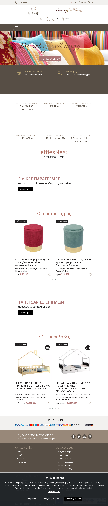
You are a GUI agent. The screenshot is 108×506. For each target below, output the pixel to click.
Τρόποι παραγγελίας (64, 462)
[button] (54, 21)
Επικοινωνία (20, 462)
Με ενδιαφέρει (25, 189)
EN (75, 2)
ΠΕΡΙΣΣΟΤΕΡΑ (54, 491)
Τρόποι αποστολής (64, 469)
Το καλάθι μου (62, 455)
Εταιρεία (19, 455)
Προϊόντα (19, 458)
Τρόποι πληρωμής (63, 465)
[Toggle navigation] (16, 27)
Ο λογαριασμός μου (64, 452)
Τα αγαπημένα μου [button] (63, 458)
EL (72, 2)
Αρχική (18, 452)
